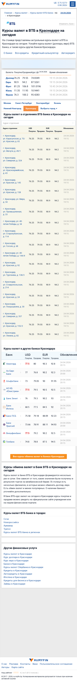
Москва (7, 103)
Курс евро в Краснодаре (16, 560)
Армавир (8, 525)
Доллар (10, 78)
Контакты (25, 664)
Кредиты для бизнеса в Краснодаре (22, 580)
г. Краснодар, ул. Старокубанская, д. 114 (13, 233)
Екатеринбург (43, 103)
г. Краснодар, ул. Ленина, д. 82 (11, 334)
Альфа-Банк (10, 381)
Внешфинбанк (10, 433)
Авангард (9, 363)
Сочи (6, 519)
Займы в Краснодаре (14, 583)
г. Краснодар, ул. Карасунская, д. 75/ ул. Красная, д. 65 (14, 138)
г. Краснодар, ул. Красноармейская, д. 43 (13, 170)
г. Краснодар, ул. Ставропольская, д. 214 (13, 284)
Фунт (8, 86)
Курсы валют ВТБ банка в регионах (22, 532)
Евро (8, 82)
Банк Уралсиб (9, 424)
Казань (57, 103)
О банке (8, 53)
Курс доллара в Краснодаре (18, 557)
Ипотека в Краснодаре (15, 577)
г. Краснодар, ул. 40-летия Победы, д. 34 (12, 222)
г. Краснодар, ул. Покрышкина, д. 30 (13, 305)
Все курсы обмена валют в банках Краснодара (38, 456)
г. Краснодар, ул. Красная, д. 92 (11, 264)
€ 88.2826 (62, 5)
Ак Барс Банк (8, 372)
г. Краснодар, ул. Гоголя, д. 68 (10, 244)
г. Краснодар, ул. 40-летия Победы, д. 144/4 (14, 254)
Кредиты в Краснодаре (15, 570)
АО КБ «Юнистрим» (10, 390)
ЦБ (55, 3)
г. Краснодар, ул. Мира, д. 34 (14, 200)
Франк (9, 94)
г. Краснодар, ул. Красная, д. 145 (12, 181)
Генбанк (8, 441)
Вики (35, 664)
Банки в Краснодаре (14, 563)
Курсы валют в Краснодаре (18, 554)
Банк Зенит (10, 398)
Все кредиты (22, 53)
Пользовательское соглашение (56, 664)
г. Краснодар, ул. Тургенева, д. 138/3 (13, 273)
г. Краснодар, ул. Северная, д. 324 (12, 159)
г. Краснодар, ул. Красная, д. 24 (11, 295)
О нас (4, 664)
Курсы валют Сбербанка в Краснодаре (23, 567)
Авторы (5, 667)
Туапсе (7, 529)
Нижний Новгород (12, 108)
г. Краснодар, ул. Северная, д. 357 (12, 315)
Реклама (13, 664)
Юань (9, 90)
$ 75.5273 (62, 3)
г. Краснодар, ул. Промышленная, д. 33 (12, 211)
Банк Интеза (8, 407)
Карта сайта (18, 667)
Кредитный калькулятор (45, 53)
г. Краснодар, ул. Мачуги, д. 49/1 (12, 149)
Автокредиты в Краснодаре (18, 573)
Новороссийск (11, 522)
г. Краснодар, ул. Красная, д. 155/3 (13, 324)
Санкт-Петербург (23, 103)
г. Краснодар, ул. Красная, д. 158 (12, 191)
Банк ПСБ (9, 415)
